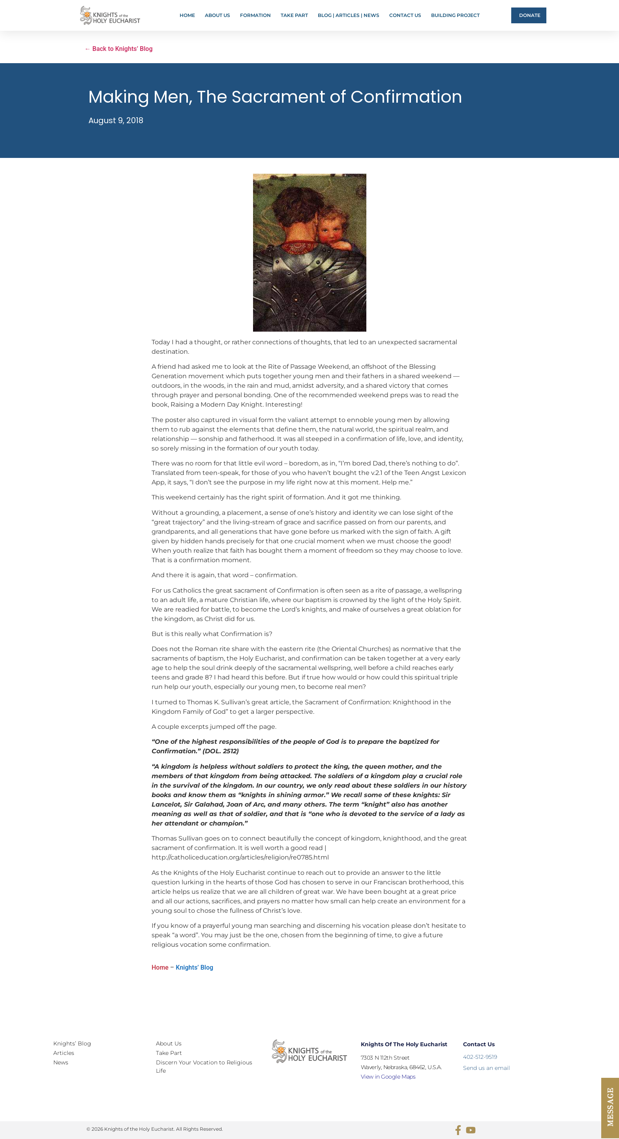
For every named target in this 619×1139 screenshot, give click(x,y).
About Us (217, 15)
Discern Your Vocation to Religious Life (204, 1066)
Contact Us (405, 15)
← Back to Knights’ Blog (118, 49)
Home (187, 15)
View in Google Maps (388, 1076)
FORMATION (255, 15)
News (60, 1062)
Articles (63, 1052)
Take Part (294, 15)
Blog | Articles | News (348, 15)
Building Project (455, 15)
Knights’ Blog (194, 967)
